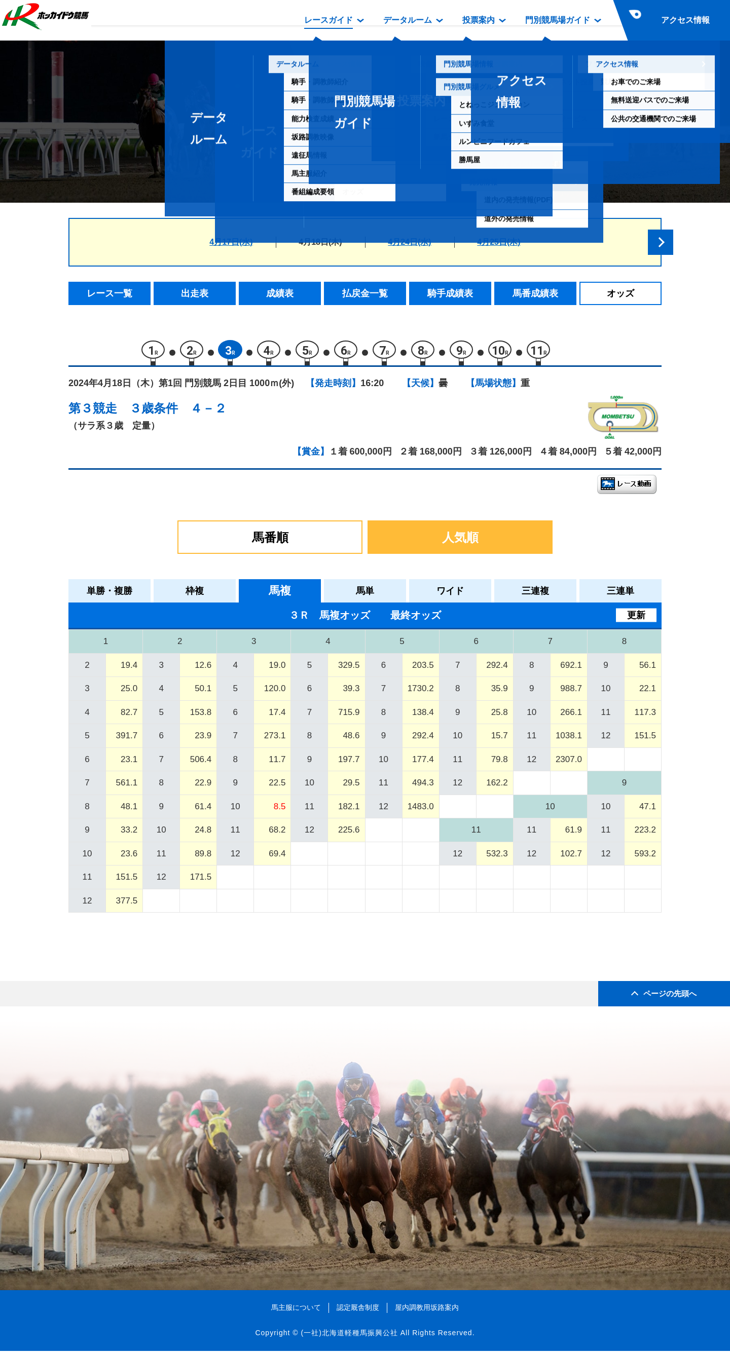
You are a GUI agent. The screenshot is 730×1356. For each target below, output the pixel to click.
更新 (636, 620)
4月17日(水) (230, 242)
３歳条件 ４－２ (178, 413)
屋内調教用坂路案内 (427, 1312)
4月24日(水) (409, 242)
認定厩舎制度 (358, 1312)
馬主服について (296, 1312)
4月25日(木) (498, 242)
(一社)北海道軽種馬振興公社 (349, 1338)
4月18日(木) (320, 242)
